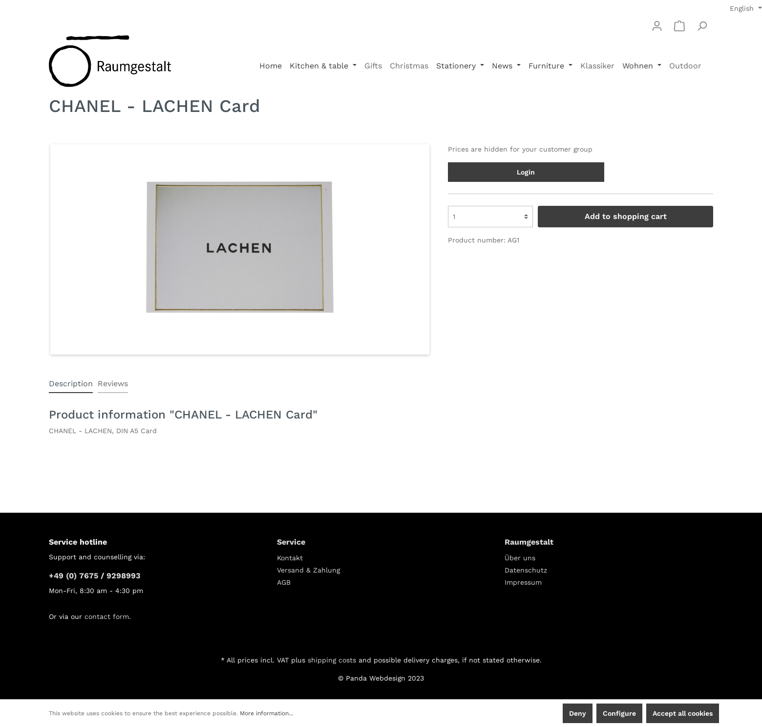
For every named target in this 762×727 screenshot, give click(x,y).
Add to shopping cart (626, 216)
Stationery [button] (457, 65)
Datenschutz (526, 570)
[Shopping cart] (679, 26)
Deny (577, 713)
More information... (266, 713)
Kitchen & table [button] (320, 65)
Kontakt (290, 558)
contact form (107, 616)
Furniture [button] (548, 65)
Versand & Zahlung (308, 570)
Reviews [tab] (113, 383)
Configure (619, 713)
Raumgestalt (529, 542)
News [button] (503, 65)
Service (291, 542)
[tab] (71, 383)
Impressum (523, 582)
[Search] (702, 26)
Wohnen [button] (639, 65)
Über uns (520, 558)
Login (526, 172)
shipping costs (332, 660)
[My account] (657, 26)
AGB (284, 582)
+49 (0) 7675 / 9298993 (94, 575)
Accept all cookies (683, 713)
